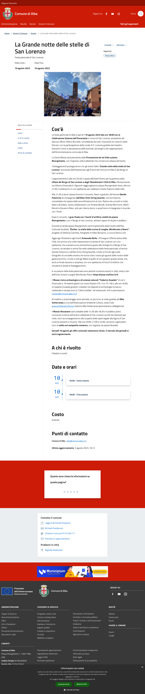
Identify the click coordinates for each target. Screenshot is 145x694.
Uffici (3, 620)
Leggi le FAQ (42, 657)
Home (6, 33)
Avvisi (111, 620)
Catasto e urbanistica (46, 631)
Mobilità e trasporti (45, 637)
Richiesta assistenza (45, 660)
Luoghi (111, 635)
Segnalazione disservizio (47, 653)
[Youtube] (111, 13)
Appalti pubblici (43, 627)
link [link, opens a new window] (94, 679)
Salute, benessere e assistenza (86, 627)
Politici (4, 627)
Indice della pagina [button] (25, 125)
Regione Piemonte (9, 3)
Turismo (40, 634)
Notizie (112, 613)
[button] (72, 690)
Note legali (77, 657)
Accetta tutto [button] (63, 684)
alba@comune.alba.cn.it (76, 440)
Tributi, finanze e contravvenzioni (87, 620)
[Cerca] (141, 14)
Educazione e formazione (83, 613)
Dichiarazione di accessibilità (85, 660)
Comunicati (113, 617)
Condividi (109, 45)
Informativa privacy (81, 653)
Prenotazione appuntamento (49, 650)
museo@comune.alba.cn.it (64, 293)
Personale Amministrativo (12, 631)
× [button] (142, 667)
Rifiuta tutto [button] (82, 684)
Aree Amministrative (10, 617)
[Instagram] (117, 13)
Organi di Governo (9, 613)
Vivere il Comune (20, 33)
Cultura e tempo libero (46, 617)
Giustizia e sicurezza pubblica (85, 617)
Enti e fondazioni (8, 624)
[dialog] (72, 679)
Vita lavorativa (43, 620)
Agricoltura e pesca (81, 634)
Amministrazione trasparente (85, 650)
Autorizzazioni (79, 630)
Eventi (33, 33)
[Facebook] (105, 13)
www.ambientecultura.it (63, 306)
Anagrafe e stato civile (46, 613)
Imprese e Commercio (46, 624)
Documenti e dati (8, 634)
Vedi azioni (122, 45)
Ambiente (77, 624)
